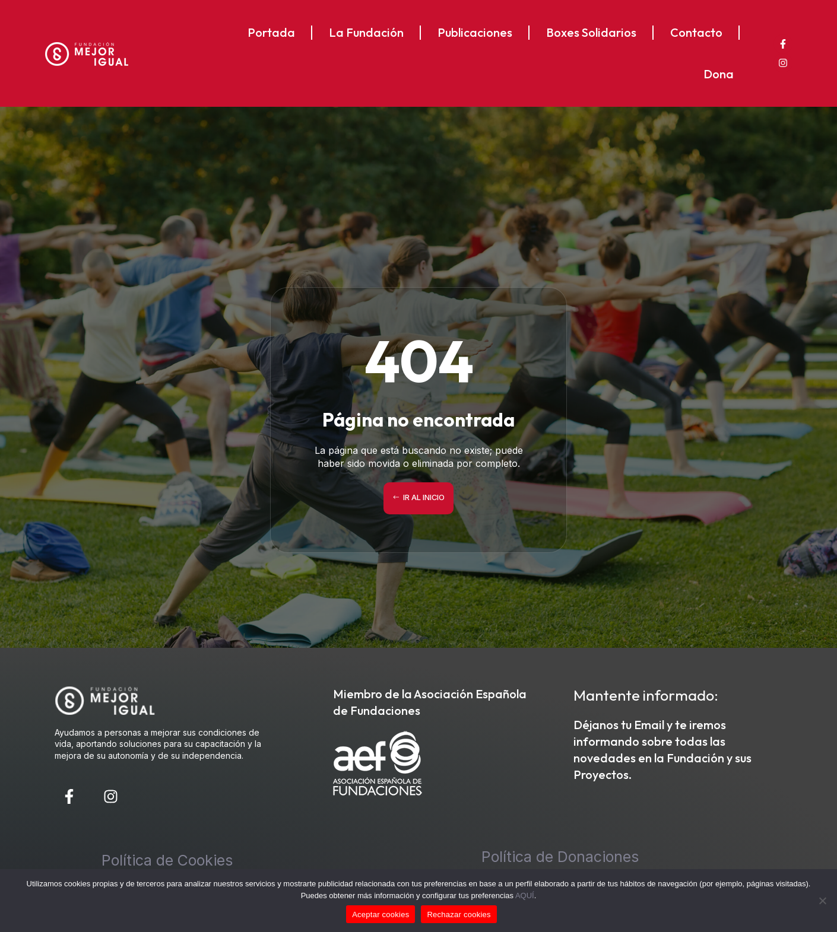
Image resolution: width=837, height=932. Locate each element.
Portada (271, 32)
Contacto (696, 32)
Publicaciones (474, 32)
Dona (718, 73)
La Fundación (366, 32)
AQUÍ (524, 895)
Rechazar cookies (458, 914)
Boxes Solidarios (591, 32)
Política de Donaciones (560, 857)
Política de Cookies (167, 860)
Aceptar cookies (380, 914)
